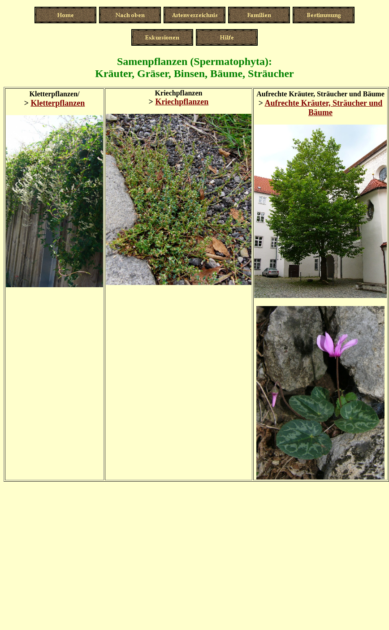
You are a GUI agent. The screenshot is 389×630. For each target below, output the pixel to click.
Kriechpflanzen (181, 101)
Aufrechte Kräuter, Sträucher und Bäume (324, 108)
